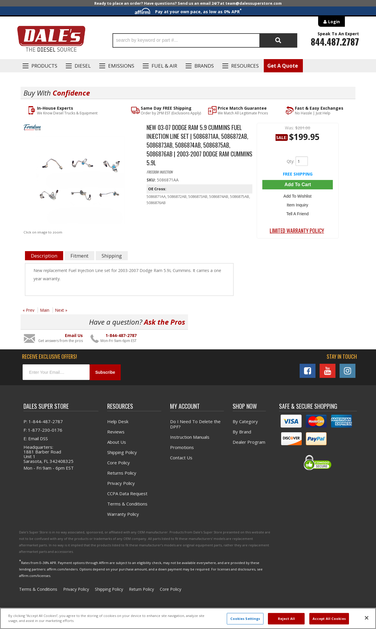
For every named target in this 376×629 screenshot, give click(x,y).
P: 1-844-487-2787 (43, 421)
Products (44, 65)
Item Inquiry (297, 204)
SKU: (152, 180)
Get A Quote (282, 65)
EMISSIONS (121, 65)
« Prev (28, 310)
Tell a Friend (297, 213)
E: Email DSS (36, 438)
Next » (61, 310)
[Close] (366, 617)
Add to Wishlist (298, 195)
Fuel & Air (164, 65)
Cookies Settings (245, 618)
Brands (204, 65)
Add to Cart (297, 184)
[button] (205, 40)
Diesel (83, 65)
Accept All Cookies (329, 618)
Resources (245, 65)
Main (44, 310)
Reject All (286, 618)
